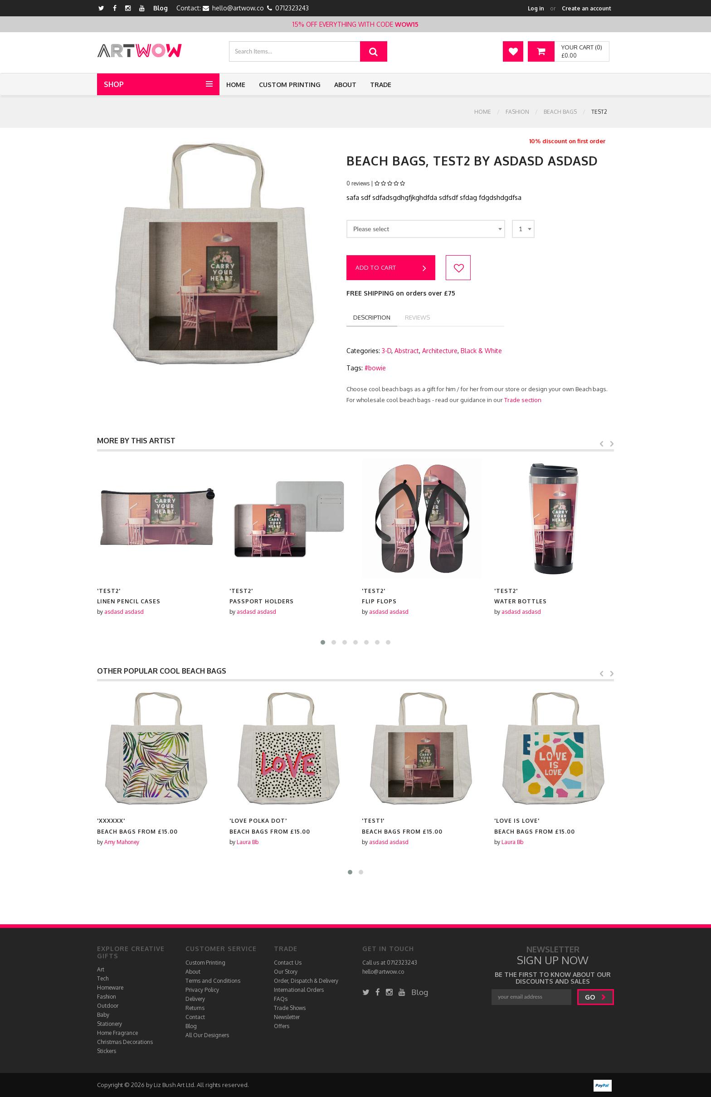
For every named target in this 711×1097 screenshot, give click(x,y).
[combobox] (425, 229)
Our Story (285, 971)
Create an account (586, 8)
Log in (536, 8)
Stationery (109, 1023)
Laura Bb (380, 842)
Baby (103, 1014)
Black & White (481, 350)
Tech (102, 978)
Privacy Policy (202, 989)
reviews (417, 317)
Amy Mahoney (254, 842)
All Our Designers (207, 1035)
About (345, 84)
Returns (195, 1008)
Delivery (195, 998)
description (371, 317)
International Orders (299, 989)
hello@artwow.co (238, 8)
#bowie (375, 368)
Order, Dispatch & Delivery (306, 980)
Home (235, 84)
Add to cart (391, 268)
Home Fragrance (117, 1032)
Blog (160, 8)
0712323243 (292, 8)
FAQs (280, 998)
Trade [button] (380, 84)
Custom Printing (290, 84)
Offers (281, 1026)
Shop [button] (114, 84)
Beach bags (560, 111)
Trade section (522, 399)
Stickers (106, 1051)
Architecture (440, 350)
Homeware (110, 987)
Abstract (406, 350)
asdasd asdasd (124, 611)
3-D (386, 350)
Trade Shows (290, 1008)
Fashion (517, 111)
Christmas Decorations (125, 1042)
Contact (195, 1017)
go (595, 997)
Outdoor (107, 1005)
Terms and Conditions (212, 980)
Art (100, 969)
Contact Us (288, 962)
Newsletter (287, 1017)
